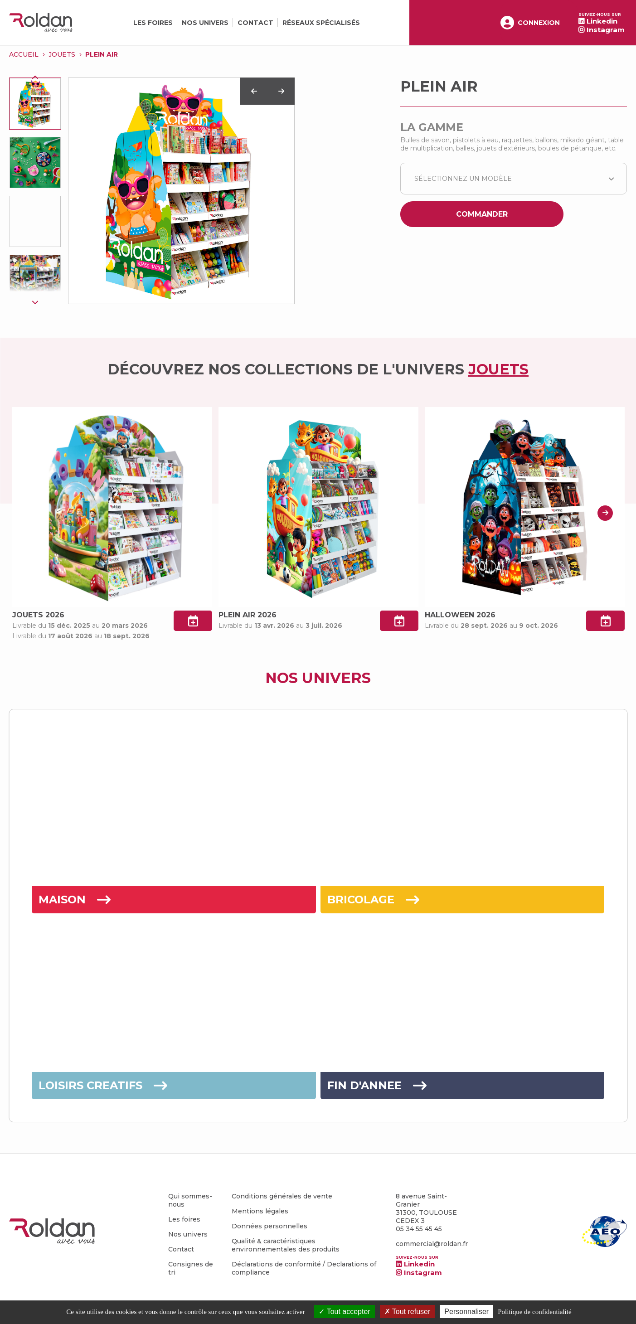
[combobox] (513, 178)
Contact (255, 23)
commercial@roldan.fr (432, 1244)
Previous (35, 77)
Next (35, 301)
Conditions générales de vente (282, 1196)
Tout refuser (407, 1311)
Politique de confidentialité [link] (534, 1311)
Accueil (24, 54)
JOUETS (62, 54)
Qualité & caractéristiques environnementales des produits (286, 1245)
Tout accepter (344, 1311)
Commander (482, 214)
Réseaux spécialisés (321, 23)
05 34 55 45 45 (419, 1229)
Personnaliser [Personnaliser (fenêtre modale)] (466, 1311)
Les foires (153, 23)
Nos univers (205, 23)
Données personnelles (269, 1226)
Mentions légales (260, 1211)
